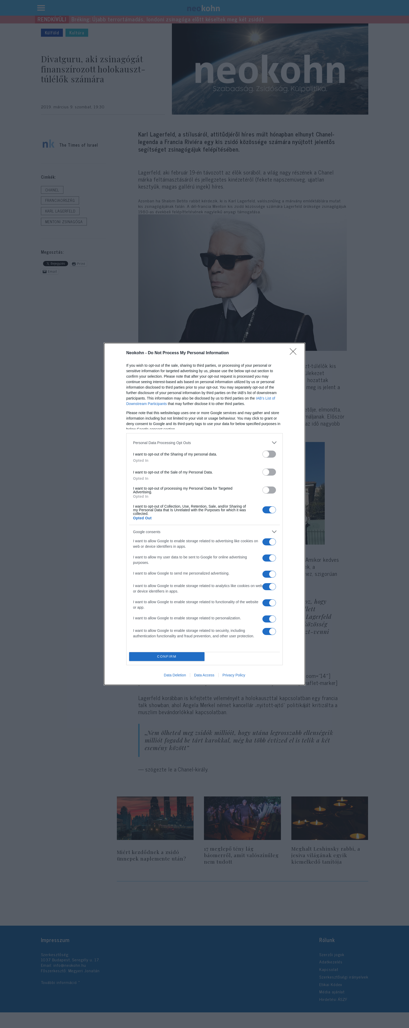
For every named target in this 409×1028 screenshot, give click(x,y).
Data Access (204, 675)
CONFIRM (167, 657)
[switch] (269, 454)
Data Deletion (175, 675)
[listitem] (204, 442)
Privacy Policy (233, 675)
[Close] (295, 353)
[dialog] (204, 514)
